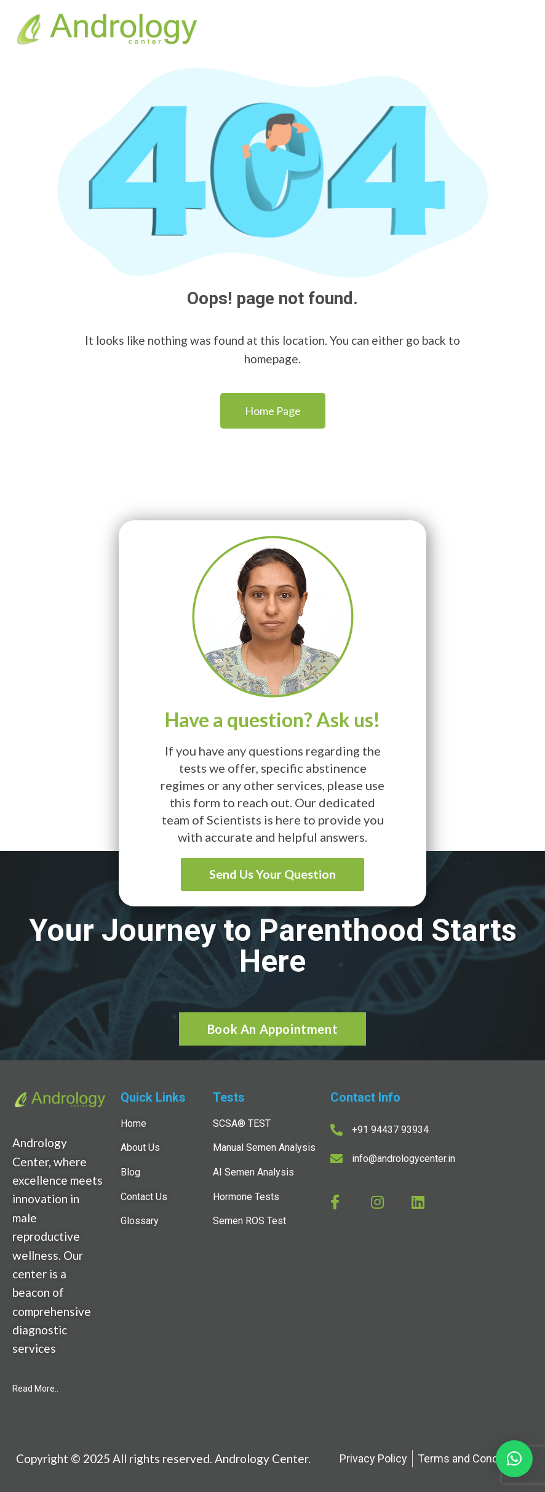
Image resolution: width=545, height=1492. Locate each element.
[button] (514, 1458)
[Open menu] (521, 30)
